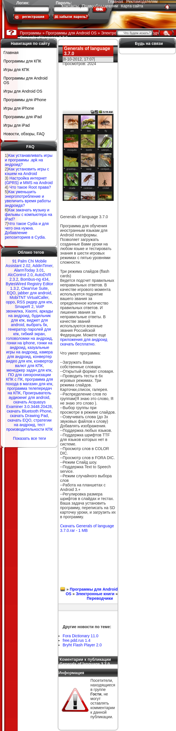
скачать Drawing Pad (29, 415)
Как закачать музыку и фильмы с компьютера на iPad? (28, 214)
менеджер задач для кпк (29, 370)
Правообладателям (100, 6)
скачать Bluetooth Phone (29, 411)
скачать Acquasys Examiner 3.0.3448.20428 (29, 404)
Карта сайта (132, 6)
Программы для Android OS (25, 80)
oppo (10, 302)
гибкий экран (32, 334)
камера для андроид (30, 354)
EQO (11, 293)
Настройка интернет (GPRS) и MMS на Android (29, 180)
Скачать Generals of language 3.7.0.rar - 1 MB (87, 528)
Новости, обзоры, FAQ (23, 134)
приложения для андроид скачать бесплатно (83, 341)
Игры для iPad (16, 125)
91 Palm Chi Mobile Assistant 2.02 (25, 263)
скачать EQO (19, 420)
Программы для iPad (22, 116)
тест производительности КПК (29, 427)
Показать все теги (29, 438)
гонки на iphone (21, 343)
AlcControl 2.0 (20, 274)
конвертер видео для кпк (29, 358)
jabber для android (34, 293)
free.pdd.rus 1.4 (76, 640)
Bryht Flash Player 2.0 (82, 645)
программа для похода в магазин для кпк (29, 381)
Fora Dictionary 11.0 (80, 636)
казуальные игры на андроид (27, 349)
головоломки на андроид (29, 338)
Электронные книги (95, 594)
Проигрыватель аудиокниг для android (30, 395)
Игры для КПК (16, 69)
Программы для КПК (22, 61)
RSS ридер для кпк (34, 302)
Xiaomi (31, 311)
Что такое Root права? (30, 187)
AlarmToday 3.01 (29, 270)
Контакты (70, 6)
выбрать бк (36, 324)
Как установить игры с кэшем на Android (27, 171)
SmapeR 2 (24, 306)
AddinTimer (42, 265)
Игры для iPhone (18, 108)
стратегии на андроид (33, 422)
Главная (10, 52)
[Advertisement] (88, 83)
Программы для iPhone (24, 99)
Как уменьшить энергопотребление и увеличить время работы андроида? (28, 198)
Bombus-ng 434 (34, 279)
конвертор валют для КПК (34, 363)
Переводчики (100, 598)
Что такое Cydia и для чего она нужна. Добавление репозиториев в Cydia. (27, 230)
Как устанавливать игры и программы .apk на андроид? (28, 160)
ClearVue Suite (34, 288)
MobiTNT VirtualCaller (29, 297)
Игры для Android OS (22, 91)
